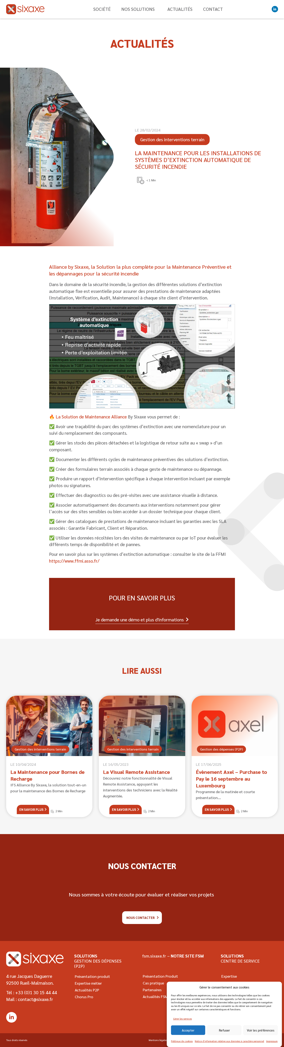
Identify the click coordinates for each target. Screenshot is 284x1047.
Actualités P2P (86, 989)
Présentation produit (91, 976)
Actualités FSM (154, 996)
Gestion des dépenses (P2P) (221, 749)
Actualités (179, 9)
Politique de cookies (182, 1044)
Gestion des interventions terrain (40, 749)
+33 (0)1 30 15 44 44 (36, 992)
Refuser (224, 1033)
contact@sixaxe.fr (35, 999)
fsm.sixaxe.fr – (173, 956)
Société (102, 9)
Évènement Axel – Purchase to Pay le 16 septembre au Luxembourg (231, 778)
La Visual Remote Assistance (136, 771)
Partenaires (151, 989)
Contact (213, 9)
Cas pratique (152, 982)
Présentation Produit (159, 976)
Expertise (228, 976)
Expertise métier (87, 983)
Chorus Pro (83, 996)
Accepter (188, 1033)
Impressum (272, 1044)
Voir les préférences (260, 1033)
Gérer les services (182, 1021)
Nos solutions (139, 9)
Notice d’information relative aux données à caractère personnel (229, 1044)
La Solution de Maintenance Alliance (91, 416)
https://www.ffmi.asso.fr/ (74, 561)
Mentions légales (157, 1040)
